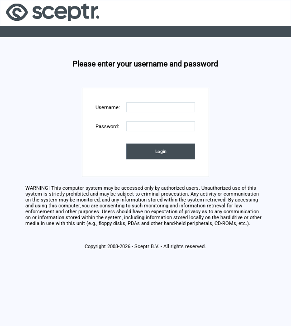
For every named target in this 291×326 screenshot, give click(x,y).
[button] (160, 151)
